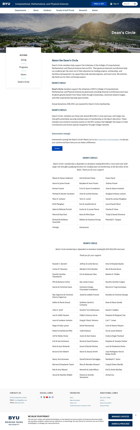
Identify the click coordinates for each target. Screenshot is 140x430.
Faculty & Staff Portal (65, 10)
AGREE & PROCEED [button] (120, 423)
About (35, 10)
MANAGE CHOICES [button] (120, 416)
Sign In (116, 4)
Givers (23, 74)
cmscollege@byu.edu (21, 401)
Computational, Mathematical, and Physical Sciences (47, 3)
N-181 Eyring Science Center (19, 398)
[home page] (6, 4)
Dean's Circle (23, 82)
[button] (136, 415)
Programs (23, 67)
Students (47, 10)
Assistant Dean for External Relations (112, 139)
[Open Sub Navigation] (29, 10)
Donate (59, 149)
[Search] (130, 4)
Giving (23, 60)
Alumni (95, 10)
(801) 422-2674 (20, 404)
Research (83, 10)
